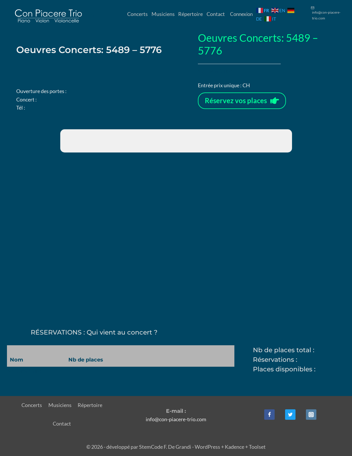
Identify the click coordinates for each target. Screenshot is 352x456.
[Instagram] (311, 414)
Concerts (137, 14)
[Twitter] (290, 414)
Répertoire (190, 14)
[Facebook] (269, 414)
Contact (216, 14)
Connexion (241, 14)
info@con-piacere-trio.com (176, 419)
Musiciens (163, 14)
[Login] (91, 14)
